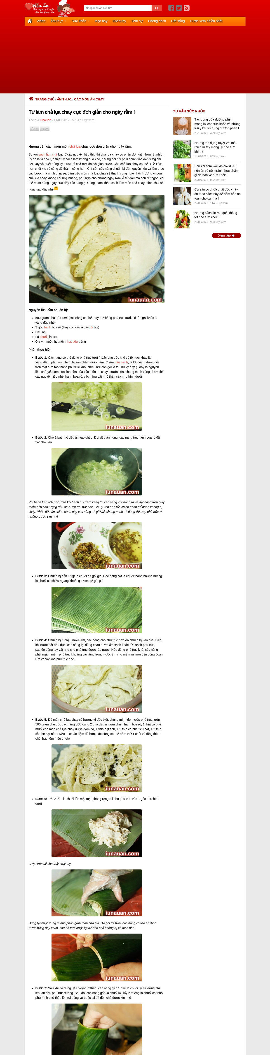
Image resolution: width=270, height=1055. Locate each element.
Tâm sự (136, 21)
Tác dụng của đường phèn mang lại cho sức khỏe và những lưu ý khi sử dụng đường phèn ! (218, 123)
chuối (43, 336)
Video (41, 21)
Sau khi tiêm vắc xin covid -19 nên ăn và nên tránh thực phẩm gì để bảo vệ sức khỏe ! (217, 170)
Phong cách (155, 21)
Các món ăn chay (89, 99)
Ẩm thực (56, 21)
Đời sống (176, 21)
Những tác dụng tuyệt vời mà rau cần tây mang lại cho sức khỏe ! (215, 147)
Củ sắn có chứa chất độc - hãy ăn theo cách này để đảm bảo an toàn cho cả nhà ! (218, 193)
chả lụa (74, 146)
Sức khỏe (78, 21)
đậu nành (121, 362)
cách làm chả (48, 154)
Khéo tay (118, 21)
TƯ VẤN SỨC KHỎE (189, 111)
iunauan (45, 120)
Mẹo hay (100, 21)
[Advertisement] (135, 59)
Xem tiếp (226, 235)
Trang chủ (41, 99)
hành (47, 327)
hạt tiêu (72, 341)
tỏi (91, 327)
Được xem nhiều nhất (204, 21)
